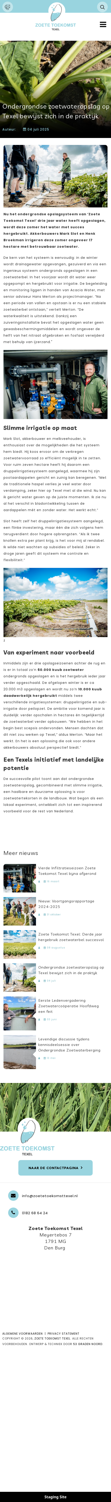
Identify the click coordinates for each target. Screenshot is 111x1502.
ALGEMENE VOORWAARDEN (22, 1334)
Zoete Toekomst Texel (52, 1338)
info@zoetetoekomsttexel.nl (50, 1195)
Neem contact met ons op (23, 32)
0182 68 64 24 (35, 1213)
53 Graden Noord (87, 1344)
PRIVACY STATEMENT (63, 1334)
